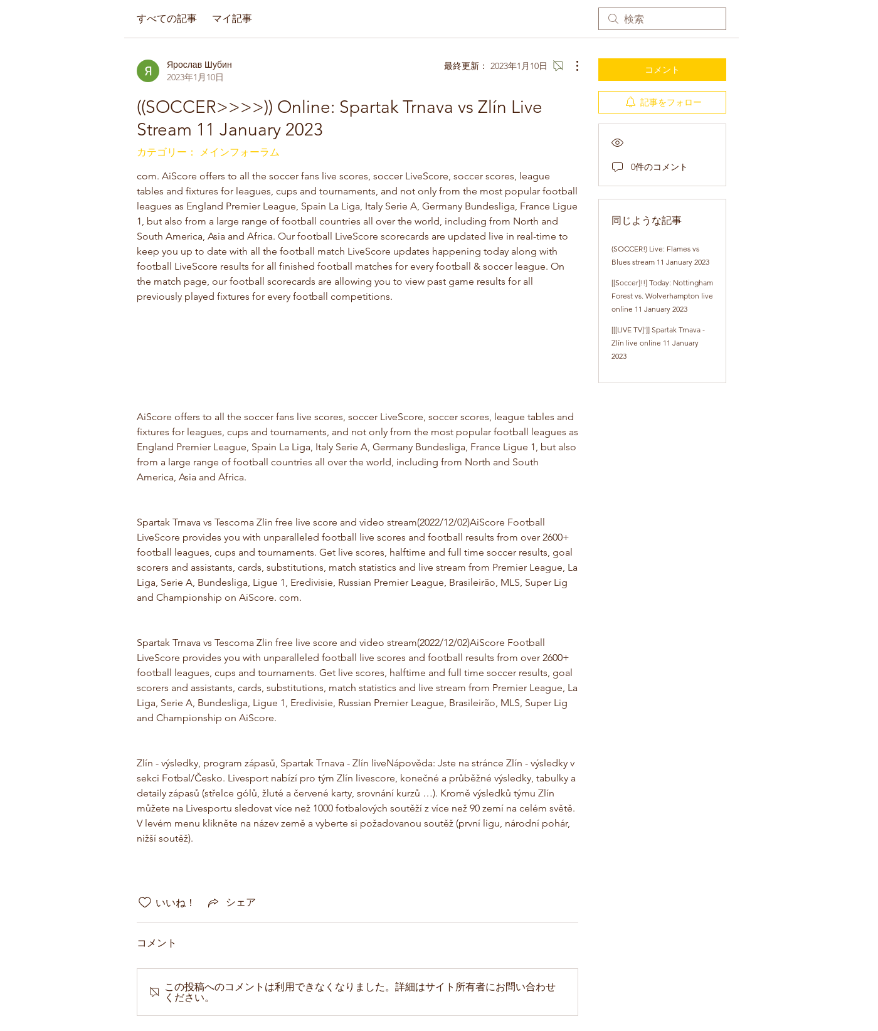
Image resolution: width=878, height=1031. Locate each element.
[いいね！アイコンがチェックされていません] (145, 902)
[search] (662, 19)
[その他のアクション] (570, 65)
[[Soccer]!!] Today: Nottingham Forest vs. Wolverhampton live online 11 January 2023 (662, 296)
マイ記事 (232, 18)
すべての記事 (167, 18)
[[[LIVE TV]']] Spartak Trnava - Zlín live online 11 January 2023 (658, 343)
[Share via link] (231, 902)
